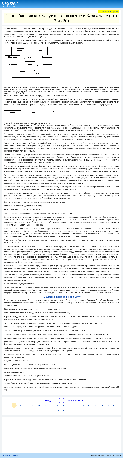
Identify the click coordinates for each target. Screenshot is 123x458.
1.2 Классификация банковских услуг (61, 296)
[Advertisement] (61, 435)
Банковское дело (108, 11)
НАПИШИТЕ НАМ (10, 455)
